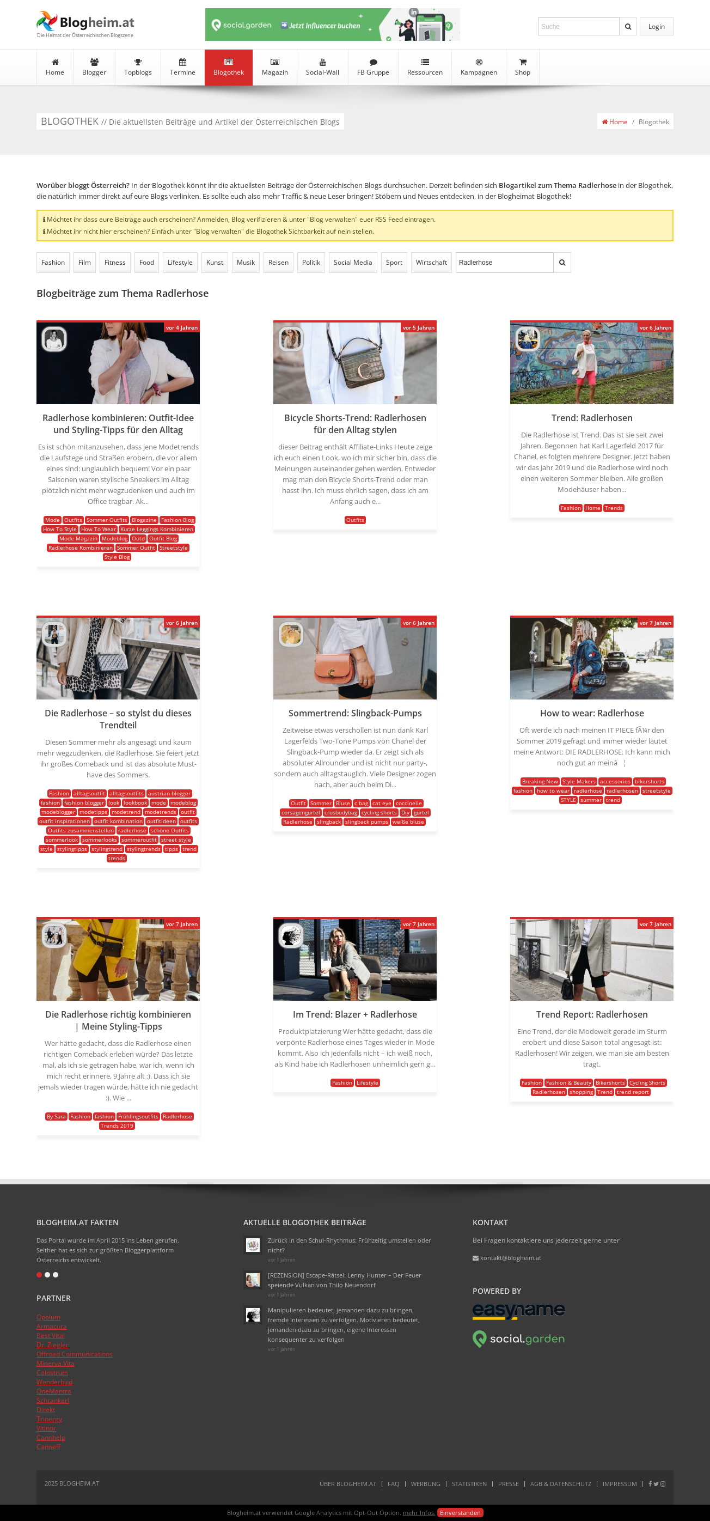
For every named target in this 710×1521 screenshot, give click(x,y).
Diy (405, 812)
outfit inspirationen (64, 821)
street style (176, 839)
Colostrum (52, 1372)
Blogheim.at (85, 21)
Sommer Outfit (136, 547)
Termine (182, 67)
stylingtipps (72, 849)
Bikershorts (610, 1082)
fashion (50, 802)
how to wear (553, 790)
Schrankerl (52, 1400)
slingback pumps (366, 821)
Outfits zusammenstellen (81, 830)
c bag (361, 803)
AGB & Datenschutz (560, 1484)
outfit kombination (118, 821)
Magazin (275, 67)
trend (189, 849)
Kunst (214, 262)
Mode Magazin (78, 538)
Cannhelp (50, 1437)
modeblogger (58, 812)
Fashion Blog (177, 520)
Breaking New (540, 781)
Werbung (425, 1484)
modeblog (183, 802)
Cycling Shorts (647, 1082)
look (113, 802)
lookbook (135, 802)
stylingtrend (107, 849)
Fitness (115, 262)
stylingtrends (144, 849)
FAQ (394, 1484)
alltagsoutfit (89, 793)
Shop (522, 67)
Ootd (138, 538)
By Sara (56, 1116)
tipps (171, 849)
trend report (633, 1092)
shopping (581, 1092)
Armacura (51, 1326)
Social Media (353, 262)
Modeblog (114, 538)
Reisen (278, 262)
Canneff (48, 1446)
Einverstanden (460, 1512)
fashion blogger (84, 802)
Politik (311, 262)
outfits (188, 821)
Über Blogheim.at (348, 1484)
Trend (605, 1092)
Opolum (48, 1317)
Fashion (53, 262)
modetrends (160, 812)
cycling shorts (379, 812)
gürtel (421, 812)
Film (84, 262)
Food (146, 262)
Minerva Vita (55, 1363)
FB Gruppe (373, 67)
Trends (614, 508)
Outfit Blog (163, 538)
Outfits (73, 520)
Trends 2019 (117, 1125)
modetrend (126, 812)
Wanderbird (54, 1381)
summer (591, 800)
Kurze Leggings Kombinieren (156, 529)
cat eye (381, 803)
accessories (615, 781)
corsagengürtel (300, 812)
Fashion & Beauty (568, 1082)
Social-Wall (322, 67)
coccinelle (409, 803)
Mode (52, 520)
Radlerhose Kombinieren (80, 547)
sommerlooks (99, 839)
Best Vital (50, 1335)
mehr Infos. (419, 1512)
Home (55, 67)
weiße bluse (408, 821)
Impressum (620, 1484)
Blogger (94, 67)
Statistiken (469, 1484)
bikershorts (649, 781)
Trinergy (49, 1418)
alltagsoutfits (126, 793)
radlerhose (132, 830)
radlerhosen (622, 790)
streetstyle (656, 790)
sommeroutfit (139, 839)
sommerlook (62, 839)
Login (656, 26)
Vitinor (46, 1428)
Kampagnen (479, 67)
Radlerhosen (548, 1092)
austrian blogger (169, 793)
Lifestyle (180, 262)
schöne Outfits (170, 830)
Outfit (298, 803)
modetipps (93, 812)
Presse (508, 1484)
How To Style (60, 529)
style (46, 849)
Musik (246, 262)
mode (158, 802)
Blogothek (228, 67)
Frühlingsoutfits (138, 1116)
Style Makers (579, 781)
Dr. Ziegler (52, 1344)
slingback (329, 821)
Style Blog (117, 557)
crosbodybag (341, 812)
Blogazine (144, 520)
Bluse (343, 803)
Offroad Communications (74, 1354)
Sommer (321, 803)
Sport (394, 262)
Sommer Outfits (107, 520)
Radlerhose (298, 821)
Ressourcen (425, 67)
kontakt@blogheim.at (507, 1258)
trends (116, 858)
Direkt (45, 1409)
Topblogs (138, 67)
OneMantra (53, 1391)
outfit (188, 812)
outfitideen (161, 821)
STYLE (568, 800)
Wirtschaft (431, 262)
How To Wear (98, 529)
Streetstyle (174, 547)
